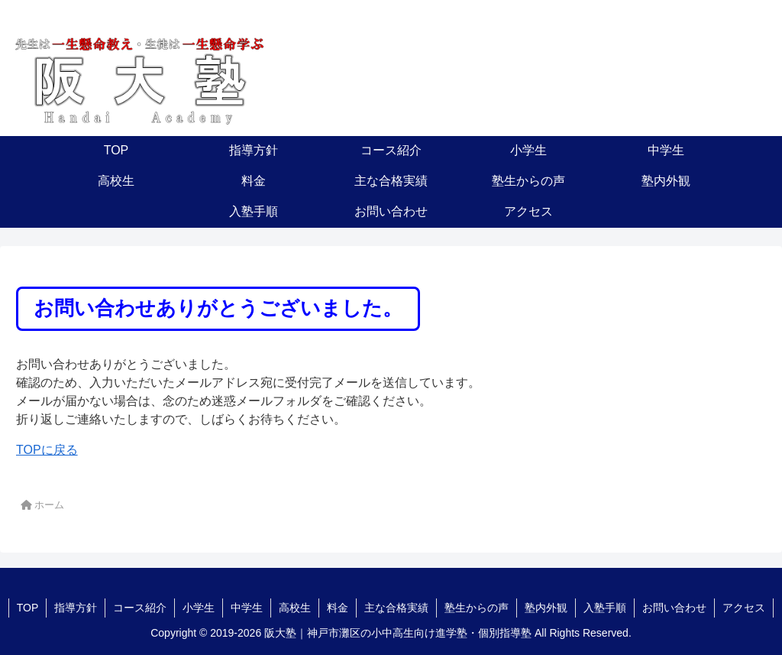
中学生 (247, 607)
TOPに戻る (47, 449)
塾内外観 (546, 607)
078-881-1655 (644, 53)
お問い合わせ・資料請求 (662, 88)
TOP (28, 607)
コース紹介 (139, 607)
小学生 (199, 607)
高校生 (295, 607)
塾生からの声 (476, 607)
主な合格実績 (396, 607)
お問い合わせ (674, 607)
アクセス (743, 607)
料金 (337, 607)
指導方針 (75, 607)
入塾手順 (604, 607)
